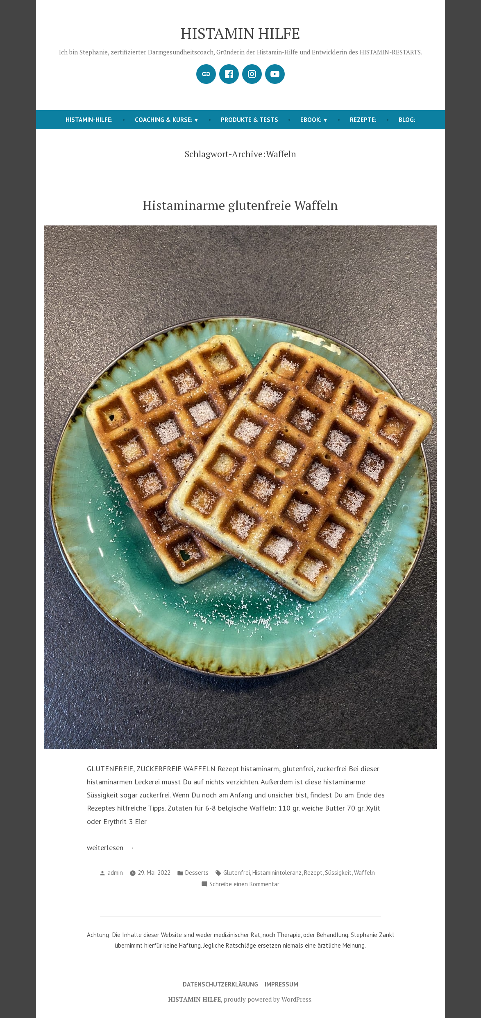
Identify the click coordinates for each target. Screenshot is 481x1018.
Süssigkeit (338, 872)
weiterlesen (109, 847)
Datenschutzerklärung (220, 984)
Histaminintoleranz (277, 872)
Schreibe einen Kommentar (244, 884)
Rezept (313, 872)
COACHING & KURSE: (164, 120)
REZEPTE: (363, 120)
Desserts (197, 872)
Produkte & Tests (249, 120)
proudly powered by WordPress (267, 999)
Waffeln (364, 872)
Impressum (281, 984)
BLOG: (407, 120)
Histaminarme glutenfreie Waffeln (240, 205)
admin (115, 872)
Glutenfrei (236, 872)
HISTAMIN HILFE (240, 33)
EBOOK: (311, 120)
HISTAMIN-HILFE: (89, 120)
